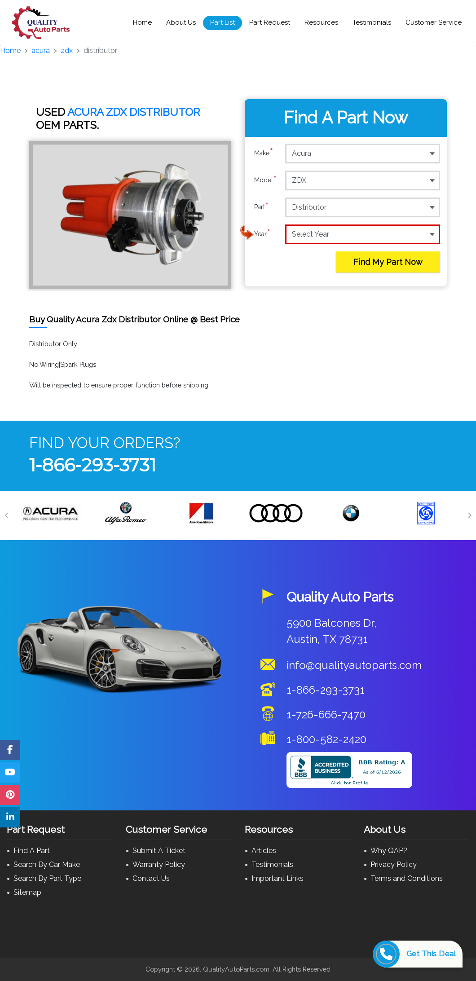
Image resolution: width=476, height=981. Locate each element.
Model (265, 180)
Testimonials (372, 22)
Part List (222, 22)
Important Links (277, 878)
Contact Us (151, 878)
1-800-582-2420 (326, 739)
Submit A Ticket (158, 850)
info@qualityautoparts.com (354, 665)
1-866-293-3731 (92, 465)
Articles (263, 850)
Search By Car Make (46, 864)
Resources (321, 22)
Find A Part (31, 850)
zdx (67, 50)
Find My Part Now (388, 262)
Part (261, 207)
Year (262, 233)
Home (142, 22)
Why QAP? (388, 850)
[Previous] (6, 515)
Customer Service (433, 22)
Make (263, 153)
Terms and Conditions (406, 878)
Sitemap (27, 892)
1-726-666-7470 (326, 714)
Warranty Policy (158, 864)
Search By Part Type (47, 878)
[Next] (469, 515)
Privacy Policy (393, 864)
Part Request (269, 22)
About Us (181, 22)
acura (40, 50)
